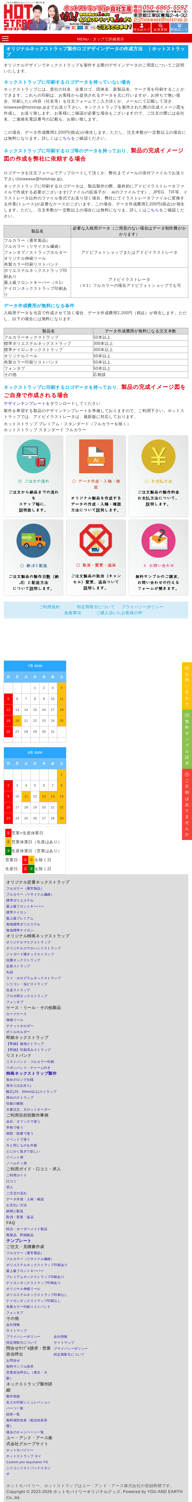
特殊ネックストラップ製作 (31, 1073)
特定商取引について (96, 607)
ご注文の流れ (16, 1193)
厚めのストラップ (20, 1097)
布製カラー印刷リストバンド (28, 1307)
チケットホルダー (20, 1026)
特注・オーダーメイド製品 (26, 1229)
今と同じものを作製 (21, 1145)
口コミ (11, 1181)
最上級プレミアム (20, 918)
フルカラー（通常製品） (25, 888)
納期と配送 (14, 1211)
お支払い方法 (16, 1205)
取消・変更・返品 (20, 1217)
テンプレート (19, 1241)
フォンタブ (14, 1002)
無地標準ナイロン (20, 930)
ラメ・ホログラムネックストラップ (33, 978)
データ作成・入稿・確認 (25, 1199)
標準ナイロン (16, 912)
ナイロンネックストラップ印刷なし (33, 1301)
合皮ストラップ (18, 990)
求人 (9, 1187)
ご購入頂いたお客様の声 (119, 613)
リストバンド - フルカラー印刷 (30, 1062)
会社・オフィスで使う (23, 1121)
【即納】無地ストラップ (25, 1044)
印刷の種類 (14, 1103)
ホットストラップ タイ (24, 1456)
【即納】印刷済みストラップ (28, 1050)
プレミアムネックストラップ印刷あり (35, 1277)
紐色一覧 (13, 1414)
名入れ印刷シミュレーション (28, 1402)
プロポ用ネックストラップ (26, 996)
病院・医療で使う (20, 1133)
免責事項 (72, 613)
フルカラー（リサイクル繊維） (30, 894)
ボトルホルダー (18, 1032)
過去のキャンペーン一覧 (25, 1432)
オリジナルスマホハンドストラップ (33, 948)
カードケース (16, 1014)
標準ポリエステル (20, 900)
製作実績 (13, 1396)
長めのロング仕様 (20, 1079)
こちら (64, 138)
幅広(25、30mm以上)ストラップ (31, 1091)
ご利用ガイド (16, 1175)
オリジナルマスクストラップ (28, 942)
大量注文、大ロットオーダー (28, 1109)
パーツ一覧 (14, 1408)
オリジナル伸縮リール (23, 1289)
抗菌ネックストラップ (23, 960)
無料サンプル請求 (20, 1366)
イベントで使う (18, 1139)
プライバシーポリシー (143, 607)
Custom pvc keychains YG (27, 1462)
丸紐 (9, 972)
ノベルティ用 (16, 1163)
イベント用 (14, 1157)
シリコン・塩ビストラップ (26, 984)
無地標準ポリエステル (23, 924)
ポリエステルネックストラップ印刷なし (37, 1295)
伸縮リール (14, 1020)
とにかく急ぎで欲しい (23, 1151)
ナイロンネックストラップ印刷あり (33, 1283)
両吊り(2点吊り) (18, 1085)
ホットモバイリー (20, 1450)
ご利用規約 (49, 607)
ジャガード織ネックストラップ (30, 954)
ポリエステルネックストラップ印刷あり (37, 1265)
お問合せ (13, 1360)
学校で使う (14, 1127)
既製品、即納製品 (20, 1235)
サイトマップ (16, 1330)
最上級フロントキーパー (25, 906)
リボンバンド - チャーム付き (28, 1068)
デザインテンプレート (25, 403)
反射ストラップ (18, 966)
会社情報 (13, 1324)
